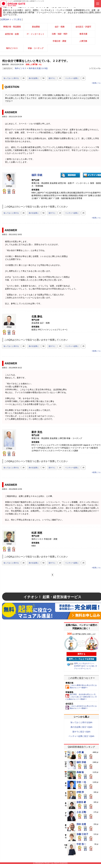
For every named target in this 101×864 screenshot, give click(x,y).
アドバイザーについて (82, 669)
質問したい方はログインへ (84, 663)
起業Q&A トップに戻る (11, 19)
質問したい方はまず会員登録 (81, 659)
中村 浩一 (81, 844)
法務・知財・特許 (59, 34)
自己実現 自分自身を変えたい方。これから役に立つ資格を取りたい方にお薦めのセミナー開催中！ (81, 696)
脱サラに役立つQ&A (81, 732)
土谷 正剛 (81, 812)
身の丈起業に (34, 78)
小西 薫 (80, 752)
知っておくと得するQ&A (81, 722)
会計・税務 (59, 27)
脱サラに (52, 78)
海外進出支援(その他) (38, 68)
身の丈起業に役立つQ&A (81, 727)
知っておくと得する (11, 78)
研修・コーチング (36, 48)
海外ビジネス (12, 48)
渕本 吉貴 (81, 824)
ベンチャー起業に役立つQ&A (81, 736)
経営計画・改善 (12, 34)
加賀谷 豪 (81, 802)
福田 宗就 (36, 175)
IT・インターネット (35, 34)
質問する (81, 654)
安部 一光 (81, 782)
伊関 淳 (80, 792)
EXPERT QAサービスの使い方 (85, 666)
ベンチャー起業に (72, 78)
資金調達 (36, 27)
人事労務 (83, 41)
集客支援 (83, 34)
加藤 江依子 (82, 834)
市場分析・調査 (59, 41)
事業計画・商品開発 (12, 27)
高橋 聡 (80, 772)
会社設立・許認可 (83, 27)
